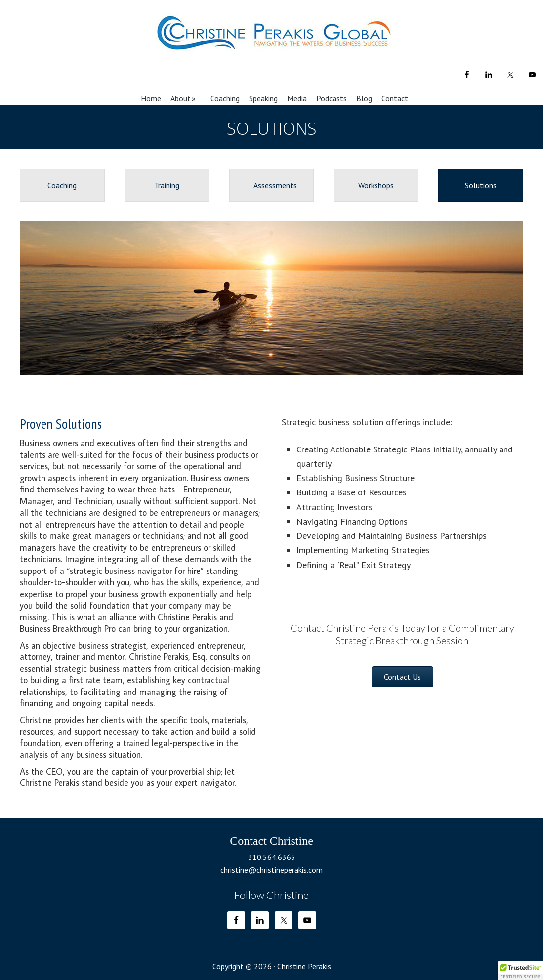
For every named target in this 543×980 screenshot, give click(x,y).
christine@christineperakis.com (271, 870)
